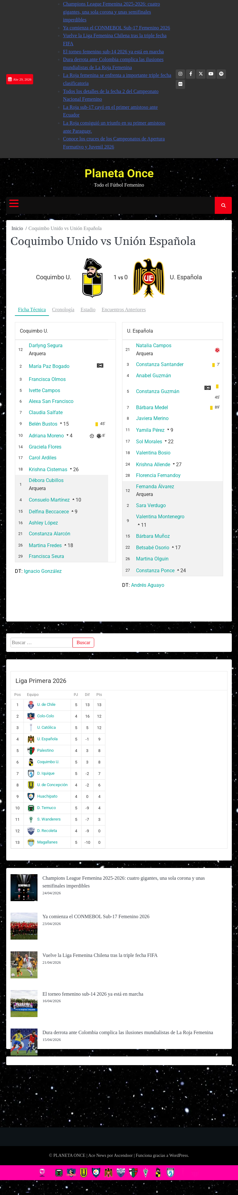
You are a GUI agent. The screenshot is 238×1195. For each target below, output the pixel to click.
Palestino (40, 750)
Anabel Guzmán (153, 375)
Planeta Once (119, 173)
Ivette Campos (44, 390)
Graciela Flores (45, 447)
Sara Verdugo (151, 505)
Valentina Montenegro (160, 517)
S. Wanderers (44, 819)
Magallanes (42, 842)
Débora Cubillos (46, 480)
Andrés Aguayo (147, 585)
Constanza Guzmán (157, 391)
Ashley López (43, 523)
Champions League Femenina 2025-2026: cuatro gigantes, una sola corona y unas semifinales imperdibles (111, 11)
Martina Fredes (45, 545)
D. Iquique (41, 773)
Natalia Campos (153, 345)
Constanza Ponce (155, 570)
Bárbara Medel (152, 407)
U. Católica (41, 727)
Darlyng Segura (46, 345)
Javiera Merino (152, 418)
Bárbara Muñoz (153, 536)
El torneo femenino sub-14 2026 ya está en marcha (113, 51)
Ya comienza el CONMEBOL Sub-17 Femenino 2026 (116, 27)
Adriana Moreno (46, 436)
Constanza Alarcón (49, 534)
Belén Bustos (43, 424)
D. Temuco (41, 807)
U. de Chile (41, 704)
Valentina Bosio (153, 453)
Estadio (88, 309)
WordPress (178, 1155)
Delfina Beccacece (49, 512)
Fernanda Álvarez (155, 486)
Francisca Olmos (47, 379)
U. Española (42, 739)
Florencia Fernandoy (158, 475)
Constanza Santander (159, 364)
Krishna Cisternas (48, 469)
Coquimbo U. (43, 761)
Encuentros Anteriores (124, 309)
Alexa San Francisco (51, 401)
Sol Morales (149, 442)
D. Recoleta (42, 830)
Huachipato (42, 796)
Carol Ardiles (42, 458)
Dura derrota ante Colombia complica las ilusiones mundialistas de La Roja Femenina (127, 1032)
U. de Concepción (47, 784)
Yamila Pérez (150, 430)
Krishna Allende (153, 464)
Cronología (63, 309)
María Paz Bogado (49, 366)
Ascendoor (123, 1155)
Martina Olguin (152, 559)
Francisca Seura (46, 556)
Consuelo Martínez (49, 500)
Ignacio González (43, 571)
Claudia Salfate (46, 412)
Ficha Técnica (32, 309)
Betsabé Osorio (152, 548)
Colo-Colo (40, 716)
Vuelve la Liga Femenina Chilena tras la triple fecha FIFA (100, 955)
